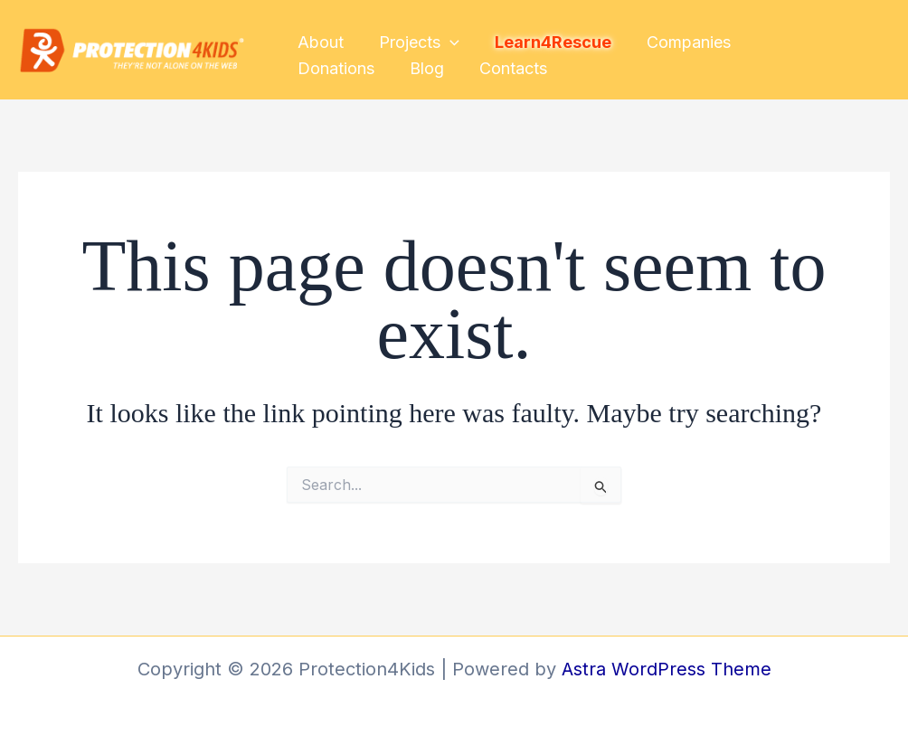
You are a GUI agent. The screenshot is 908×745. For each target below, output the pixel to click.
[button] (446, 38)
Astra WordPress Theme (666, 669)
